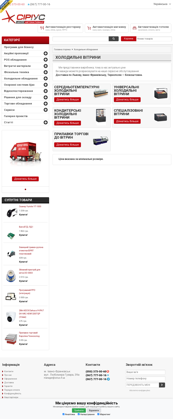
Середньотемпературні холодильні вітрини (76, 90)
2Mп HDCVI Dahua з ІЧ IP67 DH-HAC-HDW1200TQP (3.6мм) (31, 313)
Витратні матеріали (17, 66)
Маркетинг (103, 414)
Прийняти (79, 410)
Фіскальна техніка (16, 72)
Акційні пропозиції (16, 53)
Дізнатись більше (25, 178)
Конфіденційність (12, 393)
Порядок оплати (12, 390)
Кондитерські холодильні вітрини (67, 114)
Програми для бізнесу (19, 47)
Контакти (8, 371)
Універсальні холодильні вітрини (126, 90)
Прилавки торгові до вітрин (71, 135)
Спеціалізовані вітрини (128, 112)
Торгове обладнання (18, 103)
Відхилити (94, 410)
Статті (8, 122)
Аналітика (69, 414)
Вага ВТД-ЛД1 (26, 227)
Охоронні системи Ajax (19, 84)
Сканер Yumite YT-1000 (30, 206)
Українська (160, 4)
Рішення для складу (18, 97)
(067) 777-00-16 (40, 4)
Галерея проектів (16, 116)
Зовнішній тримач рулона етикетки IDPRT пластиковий (31, 250)
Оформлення (10, 379)
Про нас (8, 375)
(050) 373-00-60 (15, 4)
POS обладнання (15, 59)
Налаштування (86, 414)
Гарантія (8, 386)
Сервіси (9, 110)
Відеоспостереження (18, 91)
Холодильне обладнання (21, 78)
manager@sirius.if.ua (54, 377)
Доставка (9, 382)
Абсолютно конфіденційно (139, 390)
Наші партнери (11, 397)
